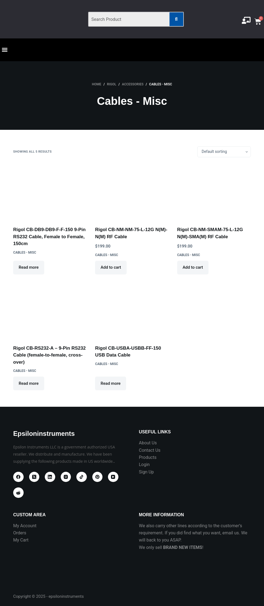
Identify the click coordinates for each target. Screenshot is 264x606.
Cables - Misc (24, 252)
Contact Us (149, 450)
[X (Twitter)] (34, 477)
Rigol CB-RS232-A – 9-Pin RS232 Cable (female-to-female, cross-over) (49, 355)
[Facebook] (18, 477)
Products (147, 457)
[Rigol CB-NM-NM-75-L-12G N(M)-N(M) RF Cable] (132, 191)
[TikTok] (81, 477)
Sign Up (146, 472)
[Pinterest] (97, 477)
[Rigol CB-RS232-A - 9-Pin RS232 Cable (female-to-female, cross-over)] (50, 310)
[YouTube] (113, 477)
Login (144, 464)
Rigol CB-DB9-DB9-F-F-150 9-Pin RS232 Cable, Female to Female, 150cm (49, 236)
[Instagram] (66, 477)
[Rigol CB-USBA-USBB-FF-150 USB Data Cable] (132, 310)
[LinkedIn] (50, 477)
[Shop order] (224, 151)
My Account (25, 525)
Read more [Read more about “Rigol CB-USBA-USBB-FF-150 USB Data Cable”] (111, 383)
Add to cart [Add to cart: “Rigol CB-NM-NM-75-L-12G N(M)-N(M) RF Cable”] (111, 267)
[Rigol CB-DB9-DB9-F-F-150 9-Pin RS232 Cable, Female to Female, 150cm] (50, 191)
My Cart (21, 540)
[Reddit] (18, 492)
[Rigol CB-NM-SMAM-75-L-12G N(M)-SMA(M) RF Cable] (214, 191)
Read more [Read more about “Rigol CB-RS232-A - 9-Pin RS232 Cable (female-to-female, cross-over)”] (29, 383)
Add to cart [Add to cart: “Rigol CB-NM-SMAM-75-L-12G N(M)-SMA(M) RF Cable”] (193, 267)
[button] (4, 49)
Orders (19, 532)
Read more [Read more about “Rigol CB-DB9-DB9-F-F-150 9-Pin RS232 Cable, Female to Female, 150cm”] (29, 267)
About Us (148, 442)
